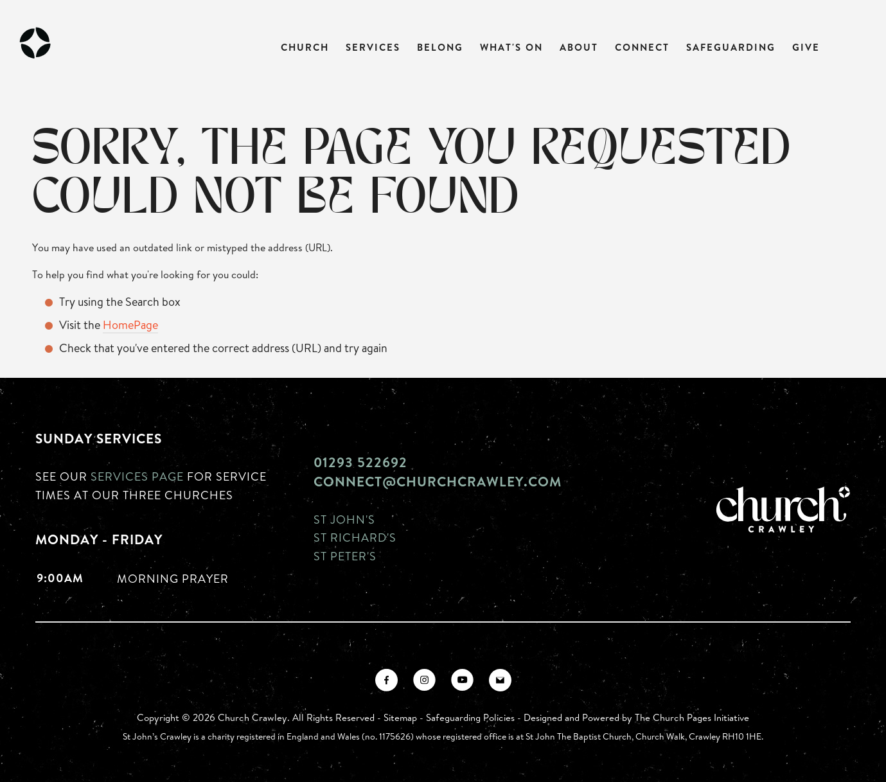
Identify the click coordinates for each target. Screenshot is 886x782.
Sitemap (400, 717)
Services (373, 47)
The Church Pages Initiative (692, 717)
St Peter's (345, 556)
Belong (440, 47)
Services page (137, 476)
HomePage (130, 324)
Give (806, 47)
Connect (642, 47)
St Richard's (355, 537)
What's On (511, 47)
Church (305, 47)
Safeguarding (730, 47)
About (579, 47)
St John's (344, 519)
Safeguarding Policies (470, 717)
